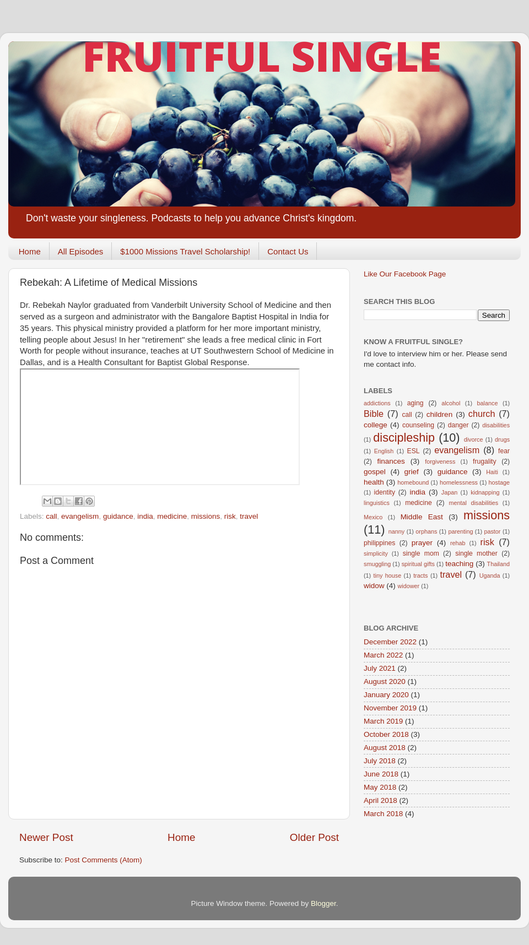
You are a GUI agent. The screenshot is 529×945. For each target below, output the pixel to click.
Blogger (323, 903)
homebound (413, 482)
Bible (374, 414)
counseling (418, 425)
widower (409, 586)
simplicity (376, 553)
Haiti (492, 472)
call (51, 516)
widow (374, 586)
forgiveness (440, 461)
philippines (379, 543)
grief (411, 472)
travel (249, 516)
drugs (502, 439)
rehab (458, 543)
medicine (172, 516)
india (145, 516)
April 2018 (380, 800)
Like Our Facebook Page (405, 274)
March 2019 (383, 721)
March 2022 (383, 655)
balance (487, 403)
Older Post (314, 837)
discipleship (404, 437)
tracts (420, 575)
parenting (460, 531)
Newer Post (46, 837)
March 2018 (383, 814)
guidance (118, 516)
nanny (396, 531)
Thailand (498, 564)
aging (415, 403)
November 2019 (390, 708)
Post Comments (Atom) (103, 860)
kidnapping (485, 492)
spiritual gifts (418, 564)
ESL (413, 451)
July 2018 (380, 761)
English (383, 451)
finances (390, 461)
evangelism (80, 516)
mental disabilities (473, 502)
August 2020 (385, 681)
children (439, 414)
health (374, 482)
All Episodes (81, 251)
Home (30, 251)
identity (384, 492)
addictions (377, 403)
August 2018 (385, 747)
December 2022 (390, 642)
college (375, 425)
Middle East (422, 517)
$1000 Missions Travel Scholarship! (185, 251)
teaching (459, 564)
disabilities (496, 425)
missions (205, 516)
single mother (476, 553)
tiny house (388, 575)
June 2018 (381, 774)
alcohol (450, 403)
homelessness (459, 482)
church (481, 414)
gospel (375, 472)
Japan (449, 492)
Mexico (373, 517)
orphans (426, 531)
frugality (484, 461)
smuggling (377, 564)
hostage (499, 482)
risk (230, 516)
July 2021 (380, 668)
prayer (422, 543)
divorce (473, 439)
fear (504, 451)
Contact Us (287, 251)
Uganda (489, 575)
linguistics (377, 502)
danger (458, 425)
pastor (492, 531)
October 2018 (386, 734)
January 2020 (386, 695)
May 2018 (380, 787)
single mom (421, 553)
